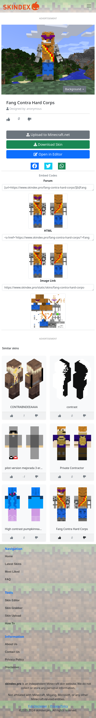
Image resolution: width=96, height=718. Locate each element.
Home (9, 556)
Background (73, 89)
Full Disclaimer (37, 706)
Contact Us (12, 651)
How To (10, 623)
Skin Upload (13, 615)
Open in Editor (48, 154)
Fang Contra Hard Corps (72, 529)
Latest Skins (13, 563)
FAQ (8, 579)
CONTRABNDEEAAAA (24, 407)
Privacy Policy (14, 659)
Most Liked (12, 571)
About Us (11, 644)
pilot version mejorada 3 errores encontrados (34, 468)
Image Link (48, 281)
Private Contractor (72, 468)
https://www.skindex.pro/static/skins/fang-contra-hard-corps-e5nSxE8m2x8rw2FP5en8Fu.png (48, 287)
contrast (72, 407)
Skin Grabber (13, 608)
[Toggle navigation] (89, 5)
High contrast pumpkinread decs (26, 529)
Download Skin (48, 144)
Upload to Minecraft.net (48, 134)
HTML (48, 231)
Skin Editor (12, 600)
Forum (48, 181)
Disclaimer (12, 667)
